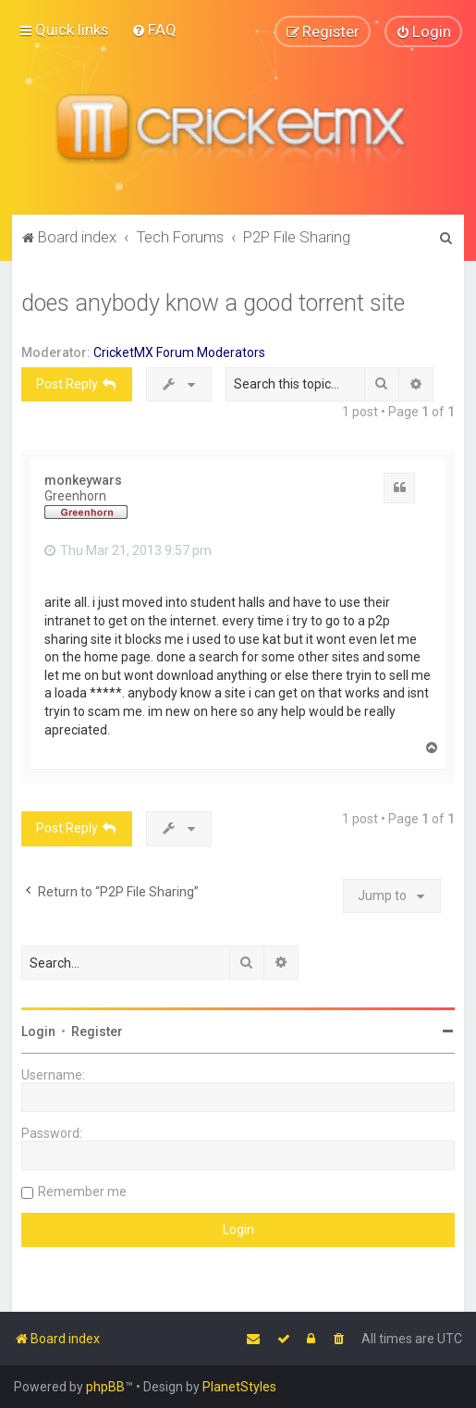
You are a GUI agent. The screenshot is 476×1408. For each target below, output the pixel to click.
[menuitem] (154, 29)
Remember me (82, 1191)
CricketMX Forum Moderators (179, 351)
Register (97, 1031)
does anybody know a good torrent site (213, 302)
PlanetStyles (239, 1386)
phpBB (105, 1386)
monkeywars (83, 479)
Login (38, 1031)
